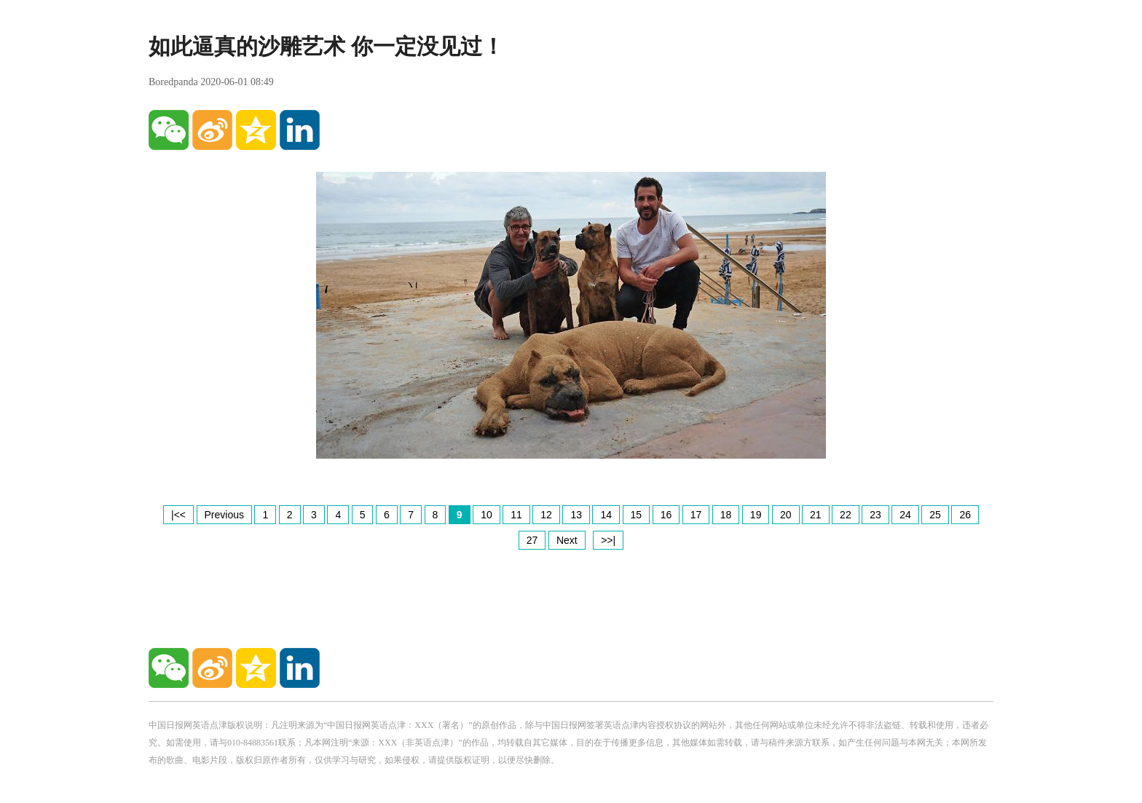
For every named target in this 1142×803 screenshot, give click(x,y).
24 (905, 515)
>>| (608, 540)
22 (845, 515)
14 (606, 515)
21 (816, 515)
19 (756, 515)
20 (786, 515)
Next (567, 540)
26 (965, 515)
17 (696, 515)
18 (726, 515)
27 (532, 540)
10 (486, 515)
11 (516, 515)
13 (576, 515)
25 (935, 515)
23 (875, 515)
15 (636, 515)
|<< (178, 515)
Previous (224, 515)
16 (666, 515)
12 (546, 515)
